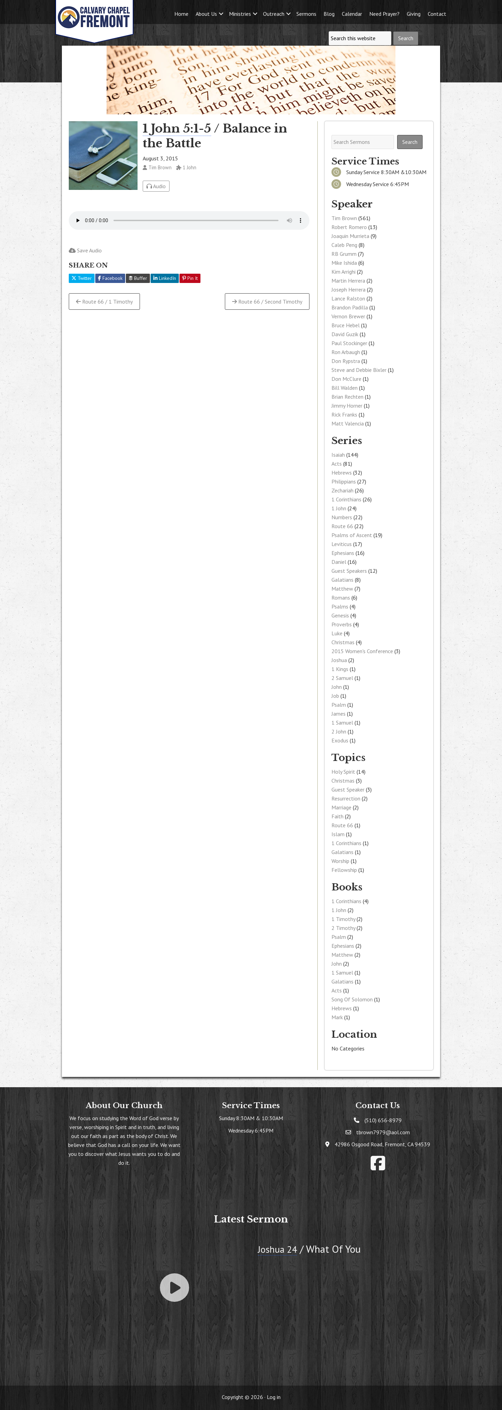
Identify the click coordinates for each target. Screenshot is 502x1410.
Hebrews (341, 472)
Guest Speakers (349, 570)
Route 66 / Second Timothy (267, 301)
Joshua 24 (279, 1248)
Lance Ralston (348, 298)
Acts (336, 463)
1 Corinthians (346, 499)
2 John (338, 731)
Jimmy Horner (346, 405)
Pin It (190, 278)
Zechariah (342, 490)
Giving (414, 13)
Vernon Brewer (348, 316)
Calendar (352, 13)
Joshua (339, 660)
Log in (274, 1397)
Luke (336, 633)
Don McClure (346, 378)
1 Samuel (342, 722)
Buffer (138, 278)
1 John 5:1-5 (177, 128)
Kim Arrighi (343, 271)
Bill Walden (344, 387)
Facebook (110, 278)
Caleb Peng (344, 244)
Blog (329, 13)
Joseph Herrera (348, 289)
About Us (206, 13)
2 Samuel (342, 677)
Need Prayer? (384, 13)
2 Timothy (343, 927)
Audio (156, 186)
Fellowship (344, 869)
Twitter (82, 278)
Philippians (343, 481)
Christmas (342, 642)
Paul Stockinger (349, 343)
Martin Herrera (348, 280)
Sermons (306, 13)
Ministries (240, 13)
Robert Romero (349, 227)
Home (181, 13)
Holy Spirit (343, 771)
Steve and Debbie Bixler (358, 369)
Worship (340, 860)
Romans (340, 597)
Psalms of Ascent (351, 535)
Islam (338, 834)
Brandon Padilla (349, 307)
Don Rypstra (345, 360)
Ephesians (342, 552)
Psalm (338, 704)
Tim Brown (344, 218)
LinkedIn (164, 278)
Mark (337, 1017)
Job (335, 695)
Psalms (339, 606)
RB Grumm (344, 253)
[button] (221, 13)
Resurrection (345, 798)
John (336, 686)
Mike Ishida (344, 262)
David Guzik (344, 334)
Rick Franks (344, 414)
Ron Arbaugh (345, 352)
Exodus (339, 740)
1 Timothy (343, 919)
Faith (337, 816)
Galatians (342, 579)
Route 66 (342, 526)
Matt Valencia (347, 423)
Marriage (341, 807)
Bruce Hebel (345, 325)
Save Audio (85, 250)
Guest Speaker (347, 789)
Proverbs (341, 624)
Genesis (340, 615)
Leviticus (341, 544)
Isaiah (338, 454)
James (338, 713)
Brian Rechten (347, 396)
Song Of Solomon (352, 999)
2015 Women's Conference (362, 651)
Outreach (273, 13)
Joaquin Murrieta (350, 235)
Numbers (341, 517)
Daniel (338, 561)
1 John (338, 508)
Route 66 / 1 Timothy (104, 301)
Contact (437, 13)
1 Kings (339, 669)
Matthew (342, 588)
